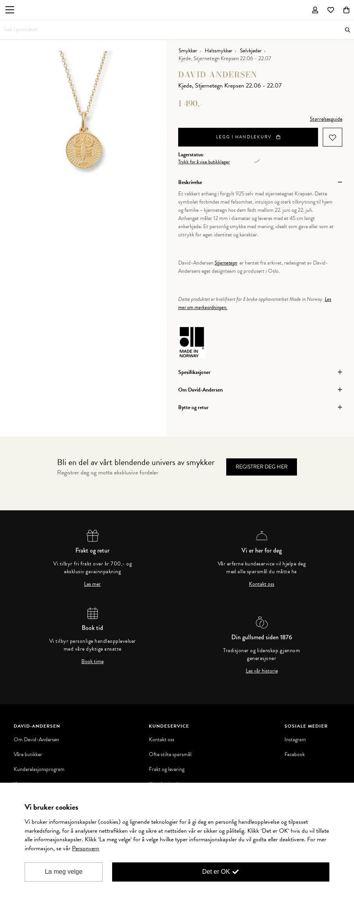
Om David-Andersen (36, 740)
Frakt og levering (166, 769)
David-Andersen (217, 74)
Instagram (295, 740)
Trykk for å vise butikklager (204, 162)
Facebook (294, 754)
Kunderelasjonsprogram (39, 769)
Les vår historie (262, 671)
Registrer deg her (262, 467)
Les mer (92, 584)
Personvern (85, 848)
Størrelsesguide (326, 119)
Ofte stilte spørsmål (170, 754)
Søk (347, 29)
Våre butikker (28, 754)
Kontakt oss (261, 584)
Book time (92, 661)
